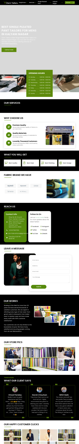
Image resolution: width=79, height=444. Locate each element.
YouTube (34, 233)
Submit (38, 287)
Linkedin (43, 233)
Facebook (34, 226)
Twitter (33, 230)
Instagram (44, 226)
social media (40, 217)
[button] (9, 50)
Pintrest (43, 230)
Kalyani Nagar (58, 2)
